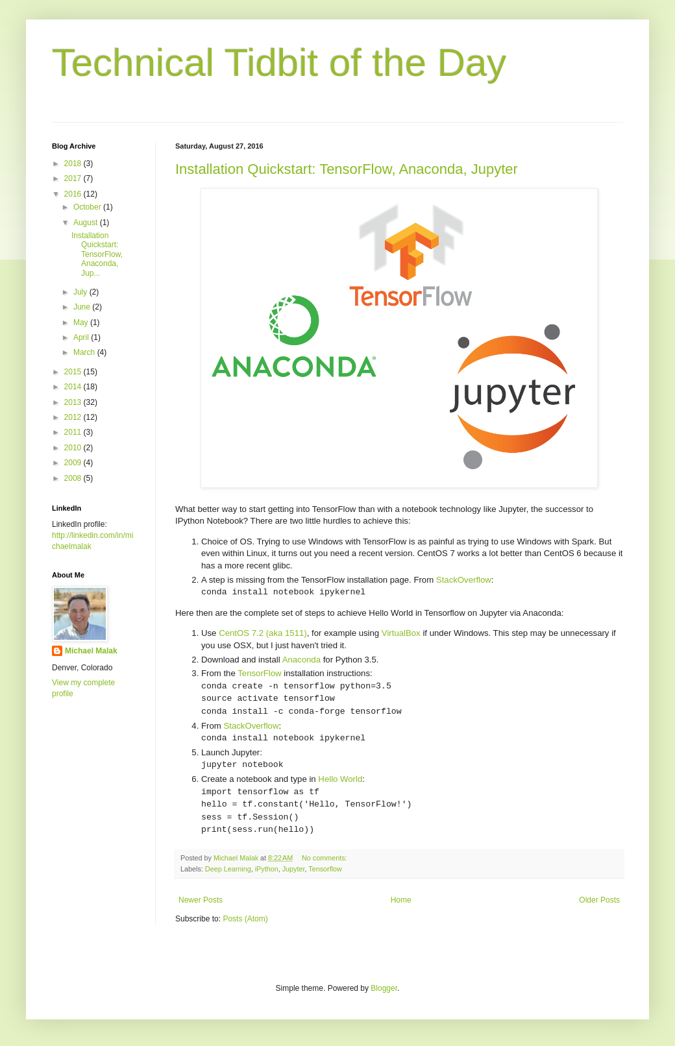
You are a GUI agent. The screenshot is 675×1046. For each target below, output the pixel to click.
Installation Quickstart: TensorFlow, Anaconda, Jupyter (346, 169)
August (86, 222)
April (82, 337)
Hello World (340, 779)
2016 (74, 194)
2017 (74, 178)
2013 (74, 402)
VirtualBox (401, 633)
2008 (74, 478)
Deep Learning (228, 869)
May (81, 322)
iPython (266, 869)
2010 (74, 447)
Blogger (384, 988)
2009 (74, 462)
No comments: (325, 858)
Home (401, 900)
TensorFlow (259, 673)
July (81, 292)
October (88, 207)
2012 (74, 417)
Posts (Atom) (245, 918)
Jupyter (293, 869)
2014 (74, 386)
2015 (74, 371)
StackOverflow (463, 580)
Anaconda (301, 659)
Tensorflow (325, 869)
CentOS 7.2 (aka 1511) (263, 633)
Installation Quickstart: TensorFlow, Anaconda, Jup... (97, 254)
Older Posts (599, 900)
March (85, 352)
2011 (74, 432)
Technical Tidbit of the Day (279, 62)
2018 (74, 163)
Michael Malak (91, 650)
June (82, 306)
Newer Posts (200, 900)
